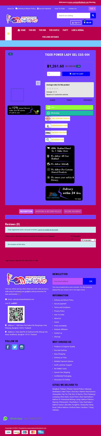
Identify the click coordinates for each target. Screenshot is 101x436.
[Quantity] (53, 74)
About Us (9, 9)
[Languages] (75, 238)
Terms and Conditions (62, 307)
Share (51, 100)
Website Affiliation (61, 329)
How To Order (59, 9)
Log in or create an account (48, 230)
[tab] (26, 211)
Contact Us (71, 9)
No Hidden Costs (60, 369)
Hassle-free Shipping (62, 372)
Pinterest (86, 100)
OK (89, 281)
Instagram (21, 347)
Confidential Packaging (62, 376)
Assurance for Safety (62, 380)
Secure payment (60, 304)
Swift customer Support (63, 365)
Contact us (58, 333)
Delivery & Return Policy (26, 9)
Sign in (76, 23)
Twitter (14, 347)
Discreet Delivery (60, 350)
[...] (19, 294)
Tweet (67, 100)
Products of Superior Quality (64, 347)
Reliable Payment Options (63, 361)
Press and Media (60, 326)
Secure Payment (44, 9)
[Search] (76, 15)
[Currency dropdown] (92, 9)
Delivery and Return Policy (63, 300)
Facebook (7, 347)
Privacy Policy (59, 311)
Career (56, 322)
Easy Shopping (59, 354)
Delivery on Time (60, 358)
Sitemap (57, 337)
